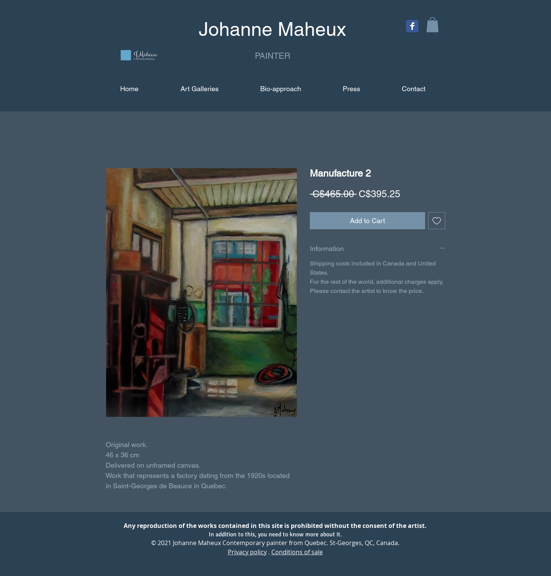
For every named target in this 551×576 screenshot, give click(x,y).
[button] (432, 24)
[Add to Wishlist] (436, 220)
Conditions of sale (297, 552)
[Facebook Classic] (412, 26)
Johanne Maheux (197, 543)
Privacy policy (247, 552)
